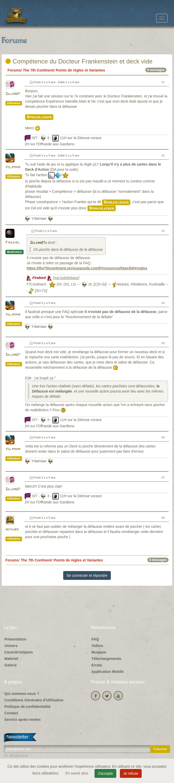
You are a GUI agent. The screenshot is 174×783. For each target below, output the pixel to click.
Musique (98, 652)
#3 (163, 230)
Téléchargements (106, 659)
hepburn (11, 529)
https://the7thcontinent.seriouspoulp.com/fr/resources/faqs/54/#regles (87, 268)
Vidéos (97, 646)
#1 (163, 82)
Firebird (12, 243)
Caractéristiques (18, 652)
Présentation (15, 639)
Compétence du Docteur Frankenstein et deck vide (79, 61)
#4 (163, 302)
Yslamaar (12, 167)
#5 (163, 343)
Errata (96, 665)
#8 (163, 517)
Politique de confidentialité (27, 706)
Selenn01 (12, 94)
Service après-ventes (22, 719)
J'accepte (105, 773)
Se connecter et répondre (87, 575)
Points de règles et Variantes (80, 70)
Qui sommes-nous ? (21, 694)
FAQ (95, 639)
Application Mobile (107, 672)
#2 (163, 155)
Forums (14, 70)
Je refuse (130, 773)
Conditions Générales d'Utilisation (33, 700)
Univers (11, 646)
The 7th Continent (38, 70)
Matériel (11, 659)
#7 (163, 477)
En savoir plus (77, 773)
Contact (11, 713)
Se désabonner (16, 755)
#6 (163, 437)
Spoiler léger (39, 117)
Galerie (10, 665)
